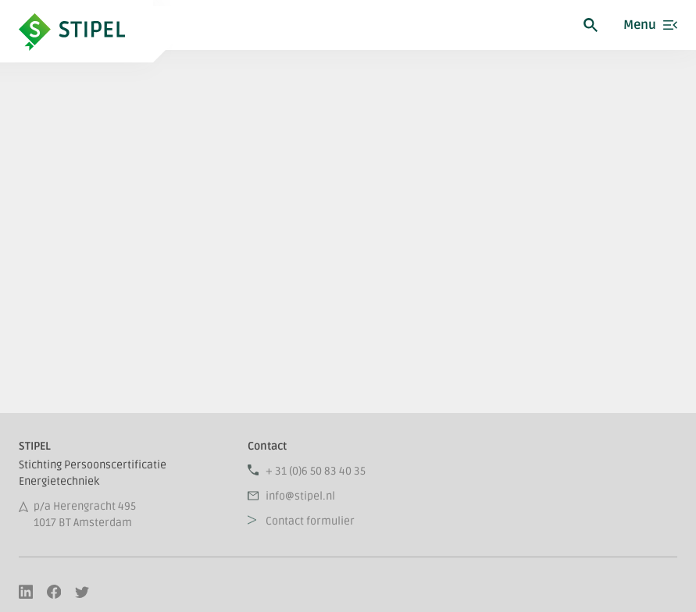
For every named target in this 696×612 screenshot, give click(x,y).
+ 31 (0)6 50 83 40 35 (316, 471)
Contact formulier (310, 521)
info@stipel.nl (300, 496)
